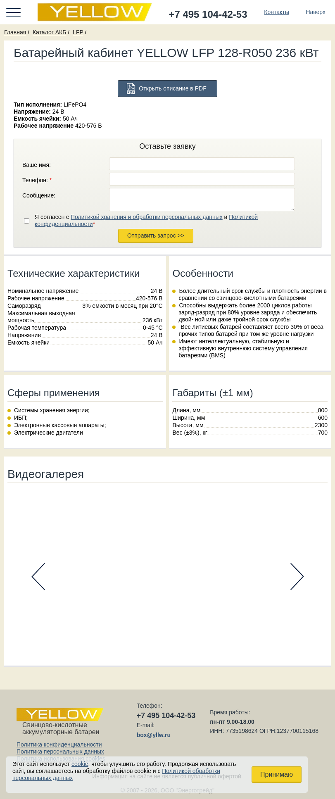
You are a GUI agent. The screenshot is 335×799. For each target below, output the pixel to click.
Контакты (276, 12)
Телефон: (37, 180)
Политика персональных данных (60, 751)
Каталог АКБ (49, 32)
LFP (78, 32)
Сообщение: (38, 195)
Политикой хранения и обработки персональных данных (147, 217)
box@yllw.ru (154, 735)
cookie (79, 764)
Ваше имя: (36, 165)
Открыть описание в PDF (172, 88)
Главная (15, 32)
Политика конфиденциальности (59, 744)
